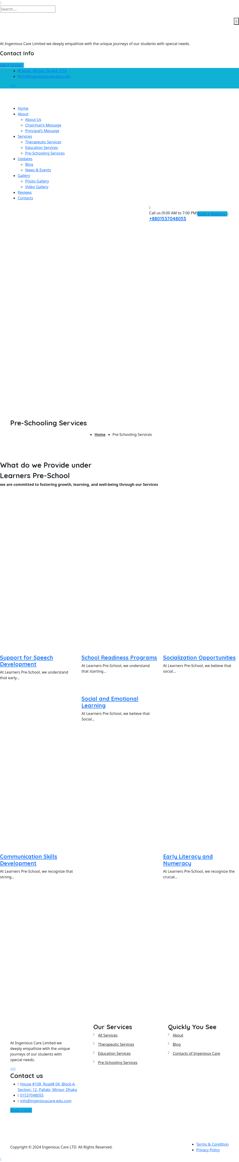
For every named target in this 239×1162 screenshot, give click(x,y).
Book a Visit (21, 1110)
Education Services (41, 147)
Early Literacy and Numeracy (188, 859)
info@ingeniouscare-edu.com (44, 76)
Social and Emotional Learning (109, 702)
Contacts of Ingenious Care (196, 1053)
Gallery (24, 175)
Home (23, 108)
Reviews (25, 192)
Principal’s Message (42, 130)
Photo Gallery (37, 181)
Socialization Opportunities (199, 657)
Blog (29, 164)
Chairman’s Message (43, 125)
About (23, 114)
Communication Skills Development (28, 859)
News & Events (38, 170)
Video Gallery (36, 186)
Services (25, 136)
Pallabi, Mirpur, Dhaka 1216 (43, 70)
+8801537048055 (167, 218)
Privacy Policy (208, 1149)
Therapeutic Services (43, 142)
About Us (33, 119)
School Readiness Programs (119, 657)
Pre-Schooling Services (45, 153)
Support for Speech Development (26, 661)
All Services (108, 1035)
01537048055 (32, 1095)
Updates (25, 158)
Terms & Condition (212, 1144)
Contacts (25, 198)
